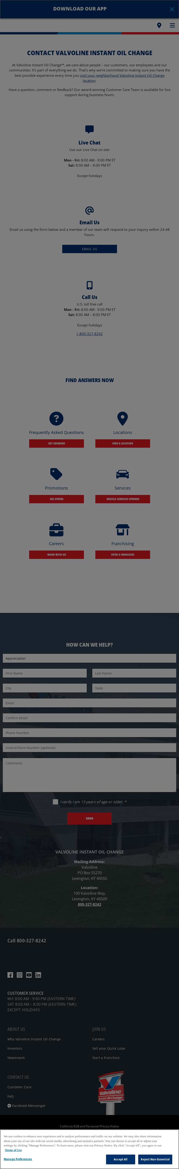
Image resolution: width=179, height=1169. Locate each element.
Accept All (120, 1159)
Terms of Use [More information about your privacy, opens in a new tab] (13, 1150)
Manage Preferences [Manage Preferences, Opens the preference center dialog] (18, 1159)
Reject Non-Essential (155, 1159)
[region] (89, 1149)
